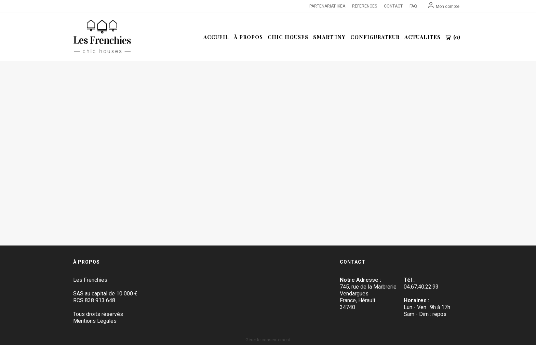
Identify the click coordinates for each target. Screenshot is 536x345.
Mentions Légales (95, 321)
